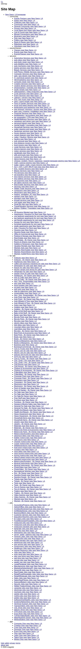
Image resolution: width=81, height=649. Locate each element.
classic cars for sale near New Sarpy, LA (30, 351)
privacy (13, 643)
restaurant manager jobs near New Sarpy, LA (31, 527)
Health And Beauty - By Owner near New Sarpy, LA (34, 412)
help (2, 643)
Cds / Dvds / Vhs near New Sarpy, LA (28, 361)
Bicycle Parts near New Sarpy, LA (27, 317)
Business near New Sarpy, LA (25, 345)
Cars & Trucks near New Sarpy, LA (27, 349)
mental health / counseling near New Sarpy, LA (32, 125)
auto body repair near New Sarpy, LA (28, 62)
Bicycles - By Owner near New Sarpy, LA (30, 331)
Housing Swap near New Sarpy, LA (28, 232)
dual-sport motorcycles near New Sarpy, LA (31, 448)
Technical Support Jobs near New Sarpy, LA (31, 604)
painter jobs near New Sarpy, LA (26, 594)
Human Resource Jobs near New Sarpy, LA (31, 550)
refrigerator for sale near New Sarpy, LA (29, 272)
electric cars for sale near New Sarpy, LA (30, 353)
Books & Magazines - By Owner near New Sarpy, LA (34, 343)
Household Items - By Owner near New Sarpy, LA (33, 420)
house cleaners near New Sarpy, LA (28, 133)
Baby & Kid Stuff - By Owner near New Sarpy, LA (33, 313)
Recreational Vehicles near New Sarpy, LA (30, 471)
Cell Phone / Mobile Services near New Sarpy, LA (33, 72)
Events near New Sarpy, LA (25, 52)
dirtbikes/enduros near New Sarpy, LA (29, 446)
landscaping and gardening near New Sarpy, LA (32, 107)
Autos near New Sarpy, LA (24, 305)
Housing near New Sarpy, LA (25, 230)
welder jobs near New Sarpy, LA (26, 598)
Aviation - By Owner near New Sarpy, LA (30, 309)
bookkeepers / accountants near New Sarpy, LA (32, 115)
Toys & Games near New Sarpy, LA (28, 487)
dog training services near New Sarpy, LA (30, 177)
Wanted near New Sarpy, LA (25, 499)
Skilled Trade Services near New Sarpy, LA (31, 188)
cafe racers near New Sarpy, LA (26, 440)
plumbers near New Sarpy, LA (25, 198)
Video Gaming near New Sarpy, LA (27, 495)
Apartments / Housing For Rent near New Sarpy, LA (34, 214)
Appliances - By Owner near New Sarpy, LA (31, 275)
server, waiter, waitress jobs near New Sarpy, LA (33, 535)
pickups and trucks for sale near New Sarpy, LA (32, 355)
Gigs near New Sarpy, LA (24, 633)
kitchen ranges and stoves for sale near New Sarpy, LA (35, 270)
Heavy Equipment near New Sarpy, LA (29, 414)
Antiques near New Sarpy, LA (25, 258)
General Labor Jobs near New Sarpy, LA (30, 537)
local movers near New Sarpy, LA (27, 145)
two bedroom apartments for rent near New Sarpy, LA (35, 218)
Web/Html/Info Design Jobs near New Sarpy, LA (33, 618)
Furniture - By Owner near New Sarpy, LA (30, 402)
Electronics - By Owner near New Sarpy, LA (31, 386)
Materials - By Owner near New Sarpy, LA (30, 428)
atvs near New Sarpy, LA (23, 283)
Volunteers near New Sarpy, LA (26, 46)
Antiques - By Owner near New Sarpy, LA (30, 260)
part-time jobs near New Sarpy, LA (27, 558)
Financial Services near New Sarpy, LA (29, 113)
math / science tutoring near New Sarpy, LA (31, 163)
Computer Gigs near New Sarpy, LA (28, 624)
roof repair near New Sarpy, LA (26, 202)
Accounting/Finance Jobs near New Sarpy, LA (32, 505)
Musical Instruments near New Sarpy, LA (30, 463)
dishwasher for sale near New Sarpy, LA (29, 266)
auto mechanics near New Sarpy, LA (28, 66)
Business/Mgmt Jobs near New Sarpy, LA (30, 513)
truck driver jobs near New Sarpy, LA (28, 614)
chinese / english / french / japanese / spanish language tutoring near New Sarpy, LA (47, 161)
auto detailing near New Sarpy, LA (27, 64)
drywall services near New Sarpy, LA (28, 200)
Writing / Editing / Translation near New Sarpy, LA (33, 208)
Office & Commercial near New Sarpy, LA (30, 234)
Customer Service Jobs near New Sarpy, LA (31, 515)
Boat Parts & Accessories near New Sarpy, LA (32, 333)
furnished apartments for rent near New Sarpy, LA (33, 224)
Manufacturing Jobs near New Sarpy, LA (30, 566)
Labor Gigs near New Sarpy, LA (26, 635)
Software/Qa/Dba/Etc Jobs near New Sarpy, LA (32, 600)
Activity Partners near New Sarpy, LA (28, 18)
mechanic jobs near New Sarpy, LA (27, 592)
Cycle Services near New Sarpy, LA (28, 94)
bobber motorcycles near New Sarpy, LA (30, 438)
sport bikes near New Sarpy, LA (26, 451)
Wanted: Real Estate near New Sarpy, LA (30, 250)
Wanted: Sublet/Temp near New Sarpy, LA (30, 254)
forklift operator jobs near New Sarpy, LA (30, 540)
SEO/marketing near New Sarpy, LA (28, 80)
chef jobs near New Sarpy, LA (25, 531)
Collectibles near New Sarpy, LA (26, 372)
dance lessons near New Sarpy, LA (27, 159)
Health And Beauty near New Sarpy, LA (29, 410)
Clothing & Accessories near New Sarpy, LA (31, 368)
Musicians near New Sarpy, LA (26, 36)
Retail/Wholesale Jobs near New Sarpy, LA (31, 576)
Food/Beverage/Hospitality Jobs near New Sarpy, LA (34, 521)
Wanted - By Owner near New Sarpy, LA (29, 501)
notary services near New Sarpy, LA (28, 151)
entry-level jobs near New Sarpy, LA (28, 554)
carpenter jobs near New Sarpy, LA (27, 588)
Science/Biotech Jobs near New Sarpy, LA (30, 582)
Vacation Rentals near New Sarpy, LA (28, 246)
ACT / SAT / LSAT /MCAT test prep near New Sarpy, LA (35, 167)
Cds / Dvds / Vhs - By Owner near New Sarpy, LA (33, 362)
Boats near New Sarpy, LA (24, 337)
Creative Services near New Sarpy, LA (29, 84)
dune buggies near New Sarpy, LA (27, 285)
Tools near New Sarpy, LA (24, 483)
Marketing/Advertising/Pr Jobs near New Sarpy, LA (34, 568)
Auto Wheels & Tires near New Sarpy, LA (30, 301)
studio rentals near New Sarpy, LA (27, 90)
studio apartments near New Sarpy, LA (29, 226)
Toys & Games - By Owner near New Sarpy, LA (32, 489)
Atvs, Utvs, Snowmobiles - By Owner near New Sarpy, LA (36, 295)
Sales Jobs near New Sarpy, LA (26, 578)
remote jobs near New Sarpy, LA (26, 560)
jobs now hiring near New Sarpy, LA (28, 556)
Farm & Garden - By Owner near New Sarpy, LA (33, 390)
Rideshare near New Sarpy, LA (26, 44)
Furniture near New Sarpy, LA (25, 400)
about (3, 645)
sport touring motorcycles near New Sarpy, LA (32, 453)
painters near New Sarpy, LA (25, 196)
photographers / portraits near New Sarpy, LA (31, 88)
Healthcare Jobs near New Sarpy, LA (28, 548)
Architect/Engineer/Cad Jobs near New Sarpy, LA (33, 509)
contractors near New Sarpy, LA (26, 190)
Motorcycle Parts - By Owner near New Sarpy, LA (33, 432)
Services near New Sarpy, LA (25, 187)
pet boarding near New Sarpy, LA (27, 175)
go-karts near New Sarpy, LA (25, 287)
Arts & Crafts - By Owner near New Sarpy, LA (32, 279)
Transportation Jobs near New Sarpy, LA (30, 606)
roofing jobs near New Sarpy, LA (26, 596)
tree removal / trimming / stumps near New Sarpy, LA (34, 109)
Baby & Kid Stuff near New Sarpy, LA (28, 311)
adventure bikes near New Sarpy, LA (28, 436)
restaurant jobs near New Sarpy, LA (28, 523)
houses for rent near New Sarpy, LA (28, 222)
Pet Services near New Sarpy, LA (27, 173)
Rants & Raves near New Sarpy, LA (28, 42)
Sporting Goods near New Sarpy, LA (28, 475)
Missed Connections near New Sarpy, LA (30, 34)
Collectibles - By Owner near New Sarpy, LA (31, 374)
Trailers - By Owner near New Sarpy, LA (29, 493)
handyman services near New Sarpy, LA (29, 131)
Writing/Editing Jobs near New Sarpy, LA (30, 620)
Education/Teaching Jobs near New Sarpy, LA (32, 517)
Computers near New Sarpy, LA (26, 380)
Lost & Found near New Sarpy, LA (27, 32)
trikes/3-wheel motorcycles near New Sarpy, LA (32, 457)
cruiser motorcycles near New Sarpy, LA (29, 444)
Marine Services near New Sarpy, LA (28, 171)
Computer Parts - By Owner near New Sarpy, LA (33, 378)
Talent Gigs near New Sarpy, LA (26, 637)
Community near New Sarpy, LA (26, 24)
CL (2, 2)
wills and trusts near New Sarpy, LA (28, 155)
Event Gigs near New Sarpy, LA (26, 631)
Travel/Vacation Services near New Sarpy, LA (32, 206)
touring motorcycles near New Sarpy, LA (29, 455)
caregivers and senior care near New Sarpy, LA (32, 121)
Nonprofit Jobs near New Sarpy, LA (28, 570)
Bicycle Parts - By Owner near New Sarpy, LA (32, 319)
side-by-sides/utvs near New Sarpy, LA (29, 291)
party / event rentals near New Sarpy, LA (30, 101)
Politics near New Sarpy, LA (25, 40)
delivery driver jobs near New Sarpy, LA (29, 610)
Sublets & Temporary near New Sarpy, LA (30, 244)
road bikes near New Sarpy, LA (26, 329)
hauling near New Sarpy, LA (25, 139)
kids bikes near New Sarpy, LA (26, 325)
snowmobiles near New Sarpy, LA (27, 293)
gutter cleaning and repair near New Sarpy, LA (32, 129)
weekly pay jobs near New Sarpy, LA (28, 562)
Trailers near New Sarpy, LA (25, 491)
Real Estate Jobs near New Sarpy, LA (28, 572)
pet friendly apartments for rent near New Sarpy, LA (34, 220)
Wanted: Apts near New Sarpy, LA (27, 248)
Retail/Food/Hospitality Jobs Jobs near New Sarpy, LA (35, 574)
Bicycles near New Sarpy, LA (25, 321)
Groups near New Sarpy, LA (25, 28)
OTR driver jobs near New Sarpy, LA (28, 612)
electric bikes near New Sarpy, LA (27, 323)
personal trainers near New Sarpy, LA (28, 123)
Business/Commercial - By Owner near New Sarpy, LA (35, 347)
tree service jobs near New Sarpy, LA (28, 544)
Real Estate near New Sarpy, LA (26, 238)
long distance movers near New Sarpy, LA (30, 143)
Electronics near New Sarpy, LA (26, 384)
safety (7, 643)
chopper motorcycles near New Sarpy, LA (30, 442)
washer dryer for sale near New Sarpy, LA (30, 274)
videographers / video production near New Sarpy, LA (35, 92)
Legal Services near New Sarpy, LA (28, 147)
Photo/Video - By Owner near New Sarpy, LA (31, 469)
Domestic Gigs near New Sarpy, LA (28, 629)
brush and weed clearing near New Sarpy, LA (31, 105)
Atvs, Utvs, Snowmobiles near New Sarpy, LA (32, 281)
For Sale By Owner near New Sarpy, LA (29, 396)
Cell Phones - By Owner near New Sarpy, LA (31, 366)
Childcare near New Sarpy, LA (26, 22)
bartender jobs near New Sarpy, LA (27, 529)
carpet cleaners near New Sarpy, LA (28, 135)
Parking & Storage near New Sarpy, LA (29, 236)
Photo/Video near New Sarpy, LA (27, 467)
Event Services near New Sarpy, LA (28, 96)
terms (18, 643)
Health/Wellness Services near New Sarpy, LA (32, 119)
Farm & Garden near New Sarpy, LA (28, 388)
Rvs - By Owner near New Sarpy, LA (28, 473)
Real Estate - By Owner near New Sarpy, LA (31, 240)
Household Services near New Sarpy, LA (30, 127)
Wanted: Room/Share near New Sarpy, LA (30, 252)
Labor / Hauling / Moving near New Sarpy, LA (31, 137)
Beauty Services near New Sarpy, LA (28, 70)
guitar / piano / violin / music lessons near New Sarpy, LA (36, 165)
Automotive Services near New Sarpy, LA (30, 58)
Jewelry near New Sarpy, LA (25, 422)
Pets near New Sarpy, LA (24, 38)
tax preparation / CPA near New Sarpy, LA (30, 117)
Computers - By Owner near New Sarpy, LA (31, 382)
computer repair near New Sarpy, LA (28, 82)
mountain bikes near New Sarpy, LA (28, 327)
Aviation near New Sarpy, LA (25, 307)
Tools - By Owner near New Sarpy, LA (29, 485)
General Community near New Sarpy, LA (30, 26)
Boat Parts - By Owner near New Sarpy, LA (31, 335)
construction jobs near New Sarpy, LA (28, 538)
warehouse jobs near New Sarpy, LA (28, 542)
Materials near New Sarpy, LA (25, 426)
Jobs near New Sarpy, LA (24, 552)
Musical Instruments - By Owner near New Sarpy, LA (34, 465)
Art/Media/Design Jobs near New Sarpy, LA (31, 511)
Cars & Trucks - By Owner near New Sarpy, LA (32, 359)
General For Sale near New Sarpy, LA (29, 406)
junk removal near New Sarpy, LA (27, 141)
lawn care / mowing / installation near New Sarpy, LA (34, 111)
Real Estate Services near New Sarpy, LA (30, 185)
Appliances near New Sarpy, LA (26, 262)
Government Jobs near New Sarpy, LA (29, 546)
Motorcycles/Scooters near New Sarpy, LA (30, 434)
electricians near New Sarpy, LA (26, 192)
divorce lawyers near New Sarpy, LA (28, 149)
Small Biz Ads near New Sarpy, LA (27, 204)
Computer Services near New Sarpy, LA (29, 74)
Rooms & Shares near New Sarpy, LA (28, 242)
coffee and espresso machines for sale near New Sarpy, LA (37, 264)
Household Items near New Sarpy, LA (28, 418)
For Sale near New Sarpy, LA (25, 392)
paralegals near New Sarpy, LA (26, 153)
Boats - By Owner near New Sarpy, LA (29, 339)
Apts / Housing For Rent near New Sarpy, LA (31, 228)
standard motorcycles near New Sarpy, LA (30, 459)
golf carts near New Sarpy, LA (25, 289)
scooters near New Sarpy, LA (25, 449)
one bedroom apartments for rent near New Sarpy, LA (35, 216)
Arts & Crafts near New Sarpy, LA (27, 277)
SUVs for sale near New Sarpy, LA (27, 357)
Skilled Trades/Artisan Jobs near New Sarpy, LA (32, 586)
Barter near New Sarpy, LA (24, 315)
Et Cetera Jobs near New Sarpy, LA (28, 519)
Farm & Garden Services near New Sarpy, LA (32, 103)
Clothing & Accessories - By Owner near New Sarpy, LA (36, 370)
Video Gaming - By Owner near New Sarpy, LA (32, 497)
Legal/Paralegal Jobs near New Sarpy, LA (30, 564)
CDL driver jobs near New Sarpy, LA (28, 608)
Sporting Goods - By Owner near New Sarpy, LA (33, 477)
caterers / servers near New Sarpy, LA (29, 98)
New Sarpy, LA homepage (15, 14)
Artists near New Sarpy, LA (24, 20)
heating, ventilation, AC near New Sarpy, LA (31, 194)
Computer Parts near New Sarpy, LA (28, 376)
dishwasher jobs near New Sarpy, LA (28, 533)
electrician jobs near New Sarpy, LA (28, 590)
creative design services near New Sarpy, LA (31, 86)
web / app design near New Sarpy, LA (28, 76)
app (7, 645)
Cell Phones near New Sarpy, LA (27, 364)
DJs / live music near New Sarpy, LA (28, 100)
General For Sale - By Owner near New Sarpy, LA (33, 408)
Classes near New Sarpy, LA (25, 50)
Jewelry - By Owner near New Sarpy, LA (29, 424)
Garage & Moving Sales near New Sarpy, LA (31, 404)
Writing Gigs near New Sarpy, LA (27, 639)
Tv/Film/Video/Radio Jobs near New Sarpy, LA (32, 616)
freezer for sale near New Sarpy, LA (28, 268)
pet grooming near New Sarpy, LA (27, 181)
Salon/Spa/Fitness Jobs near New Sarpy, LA (31, 580)
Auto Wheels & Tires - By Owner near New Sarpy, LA (34, 303)
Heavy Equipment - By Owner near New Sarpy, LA (33, 416)
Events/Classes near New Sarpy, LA (28, 54)
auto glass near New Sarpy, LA (26, 60)
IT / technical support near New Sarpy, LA (30, 78)
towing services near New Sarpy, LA (28, 68)
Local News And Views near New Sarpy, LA (31, 30)
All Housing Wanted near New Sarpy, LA (30, 212)
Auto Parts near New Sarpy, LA (26, 297)
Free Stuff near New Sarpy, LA (26, 398)
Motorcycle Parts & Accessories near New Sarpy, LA (34, 430)
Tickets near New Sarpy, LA (25, 479)
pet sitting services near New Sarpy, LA (29, 183)
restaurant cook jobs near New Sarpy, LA (30, 525)
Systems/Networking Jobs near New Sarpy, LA (32, 602)
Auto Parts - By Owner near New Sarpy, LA (31, 299)
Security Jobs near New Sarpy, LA (27, 584)
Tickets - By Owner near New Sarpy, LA (29, 481)
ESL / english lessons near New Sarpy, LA (30, 169)
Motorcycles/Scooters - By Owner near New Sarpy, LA (35, 461)
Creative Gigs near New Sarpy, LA (27, 625)
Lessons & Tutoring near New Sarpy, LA (29, 157)
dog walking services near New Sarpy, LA (30, 179)
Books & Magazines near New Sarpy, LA (30, 341)
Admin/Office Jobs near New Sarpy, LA (29, 507)
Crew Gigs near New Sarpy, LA (26, 627)
